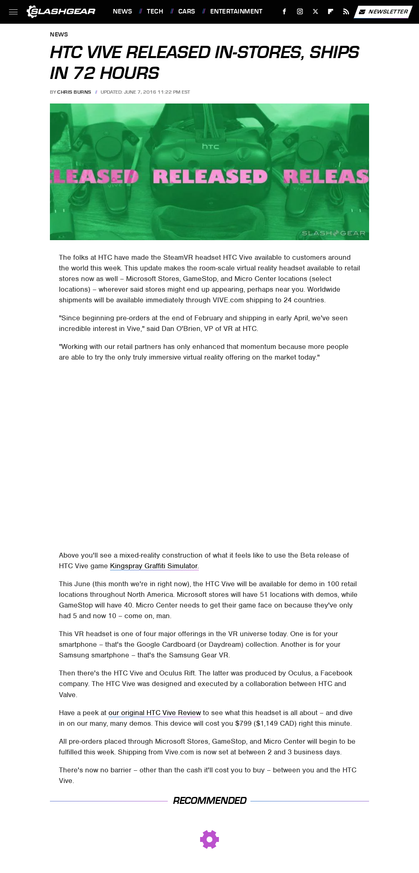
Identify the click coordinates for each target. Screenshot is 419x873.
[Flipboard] (331, 11)
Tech (155, 11)
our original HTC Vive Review (154, 712)
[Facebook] (285, 11)
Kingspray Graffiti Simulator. (154, 565)
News (122, 11)
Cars (186, 11)
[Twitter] (315, 11)
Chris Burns (74, 92)
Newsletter (383, 12)
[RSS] (346, 11)
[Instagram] (300, 11)
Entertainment (236, 11)
